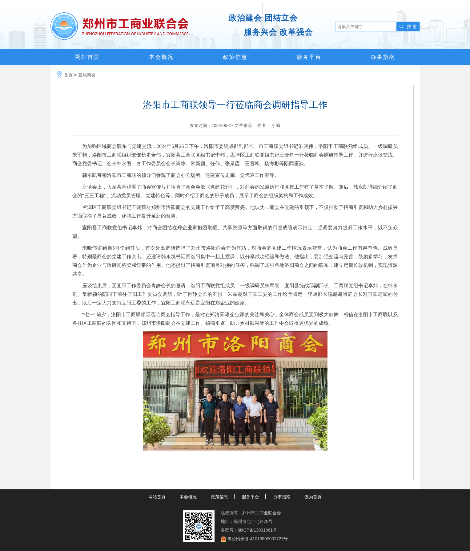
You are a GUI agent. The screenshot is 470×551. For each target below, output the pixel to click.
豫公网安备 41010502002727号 (257, 538)
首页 (68, 74)
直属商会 (86, 74)
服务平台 (309, 57)
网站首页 (87, 57)
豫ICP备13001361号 (257, 530)
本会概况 (161, 57)
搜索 (412, 26)
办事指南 (383, 57)
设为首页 (313, 496)
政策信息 (235, 57)
